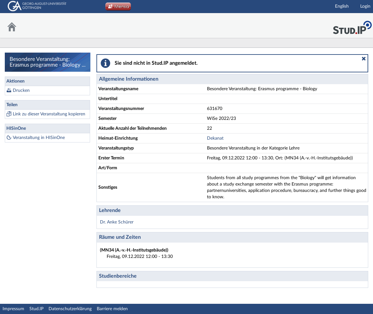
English (342, 6)
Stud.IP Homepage (352, 26)
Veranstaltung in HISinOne (39, 137)
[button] (363, 58)
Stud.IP (36, 309)
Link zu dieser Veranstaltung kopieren (49, 114)
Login (365, 6)
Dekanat (215, 138)
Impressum (13, 309)
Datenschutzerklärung (70, 309)
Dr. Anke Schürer (116, 222)
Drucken (21, 90)
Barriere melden (112, 309)
